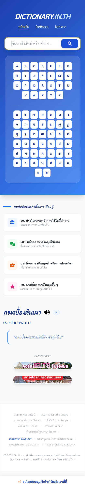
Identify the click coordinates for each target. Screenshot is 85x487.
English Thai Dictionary (24, 444)
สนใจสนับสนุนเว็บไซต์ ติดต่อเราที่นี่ (42, 481)
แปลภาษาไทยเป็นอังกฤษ (54, 414)
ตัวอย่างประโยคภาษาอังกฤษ (41, 431)
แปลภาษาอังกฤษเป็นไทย (27, 420)
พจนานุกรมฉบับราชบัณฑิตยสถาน (55, 438)
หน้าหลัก (23, 26)
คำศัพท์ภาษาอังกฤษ (57, 420)
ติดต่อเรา (60, 26)
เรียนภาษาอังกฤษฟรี (20, 438)
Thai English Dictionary (60, 444)
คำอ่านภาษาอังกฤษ (28, 426)
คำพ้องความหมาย (54, 426)
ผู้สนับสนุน (42, 26)
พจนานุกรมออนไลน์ (24, 414)
